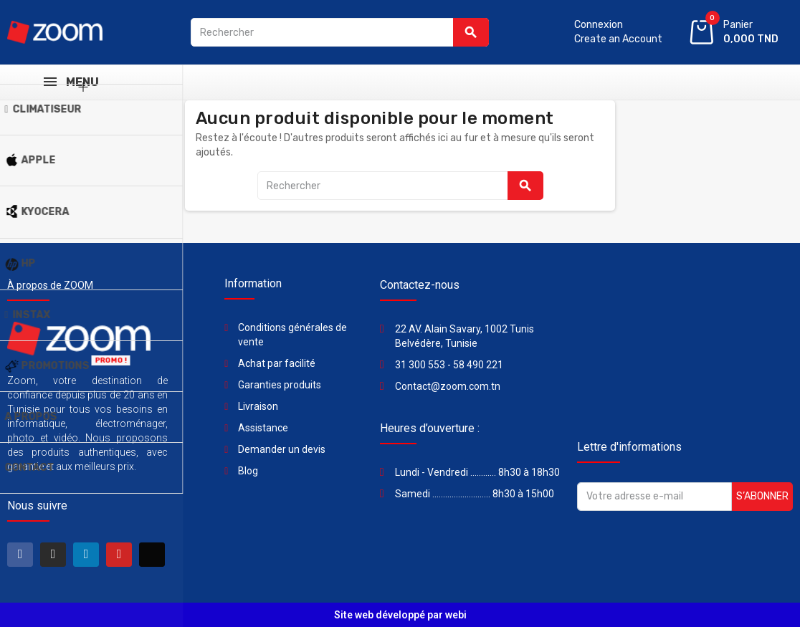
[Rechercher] (339, 32)
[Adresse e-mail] (654, 496)
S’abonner (762, 496)
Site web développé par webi (400, 615)
